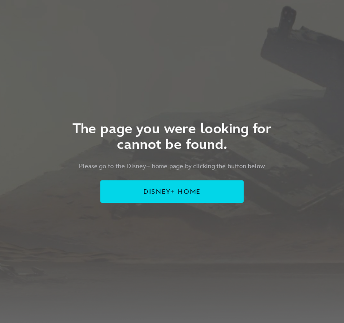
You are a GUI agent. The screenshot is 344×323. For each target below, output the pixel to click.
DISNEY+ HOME (172, 192)
